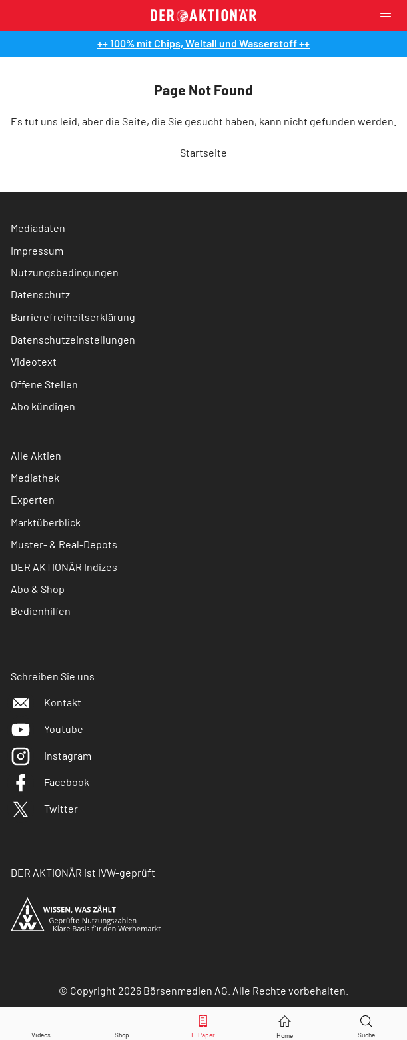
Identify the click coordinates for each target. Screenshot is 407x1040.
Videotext (34, 361)
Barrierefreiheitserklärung (73, 316)
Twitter (44, 808)
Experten (33, 499)
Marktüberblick (46, 522)
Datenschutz (40, 294)
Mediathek (35, 477)
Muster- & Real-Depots (64, 544)
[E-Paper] (203, 1023)
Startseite (203, 152)
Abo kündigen (43, 406)
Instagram (51, 755)
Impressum (37, 250)
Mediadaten (38, 227)
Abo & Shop (38, 588)
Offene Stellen (44, 384)
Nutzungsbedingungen (65, 272)
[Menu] (389, 15)
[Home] (285, 1023)
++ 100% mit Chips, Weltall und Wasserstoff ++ (203, 43)
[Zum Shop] (122, 1023)
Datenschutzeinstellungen (73, 339)
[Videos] (40, 1023)
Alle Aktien (36, 455)
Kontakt (46, 702)
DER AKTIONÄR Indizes (64, 566)
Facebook (50, 782)
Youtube (47, 728)
